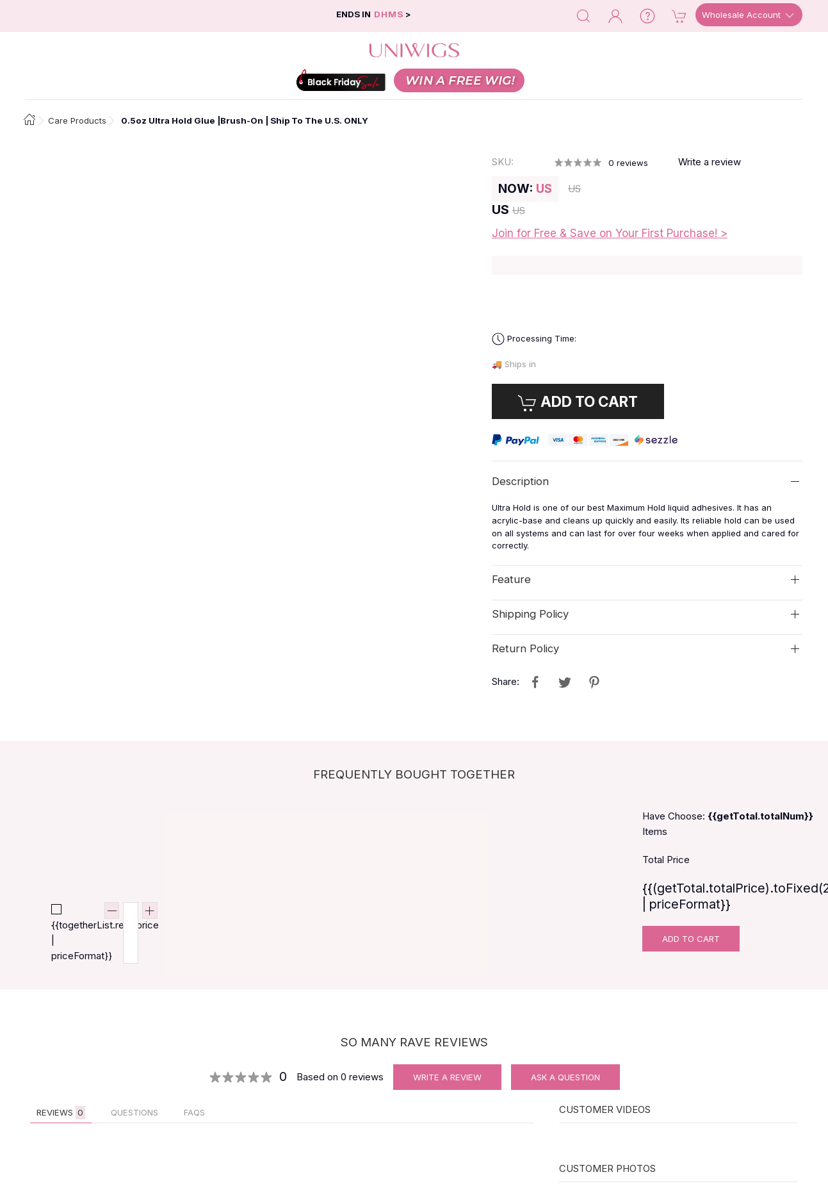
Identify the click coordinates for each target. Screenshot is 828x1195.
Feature (511, 579)
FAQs (194, 1112)
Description (520, 481)
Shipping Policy (530, 613)
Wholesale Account (749, 15)
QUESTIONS (134, 1112)
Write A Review (447, 1077)
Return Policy (525, 648)
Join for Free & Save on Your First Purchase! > (609, 233)
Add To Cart (691, 939)
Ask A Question (565, 1077)
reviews (628, 163)
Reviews (61, 1112)
